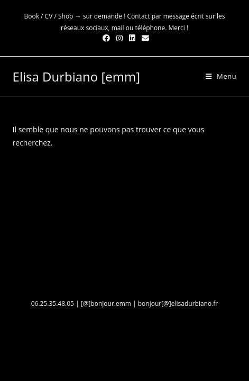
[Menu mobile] (217, 76)
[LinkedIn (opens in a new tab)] (132, 38)
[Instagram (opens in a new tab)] (119, 38)
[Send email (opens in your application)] (144, 38)
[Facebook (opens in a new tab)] (106, 38)
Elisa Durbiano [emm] (77, 76)
